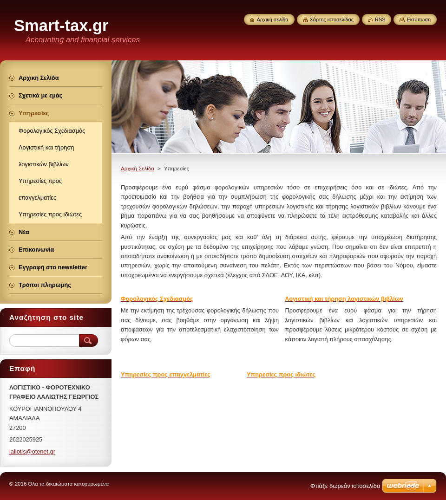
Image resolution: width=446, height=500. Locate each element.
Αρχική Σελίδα (137, 168)
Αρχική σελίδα (273, 19)
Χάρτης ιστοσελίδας (332, 19)
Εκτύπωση (419, 19)
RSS (380, 19)
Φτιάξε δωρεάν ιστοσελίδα (345, 485)
